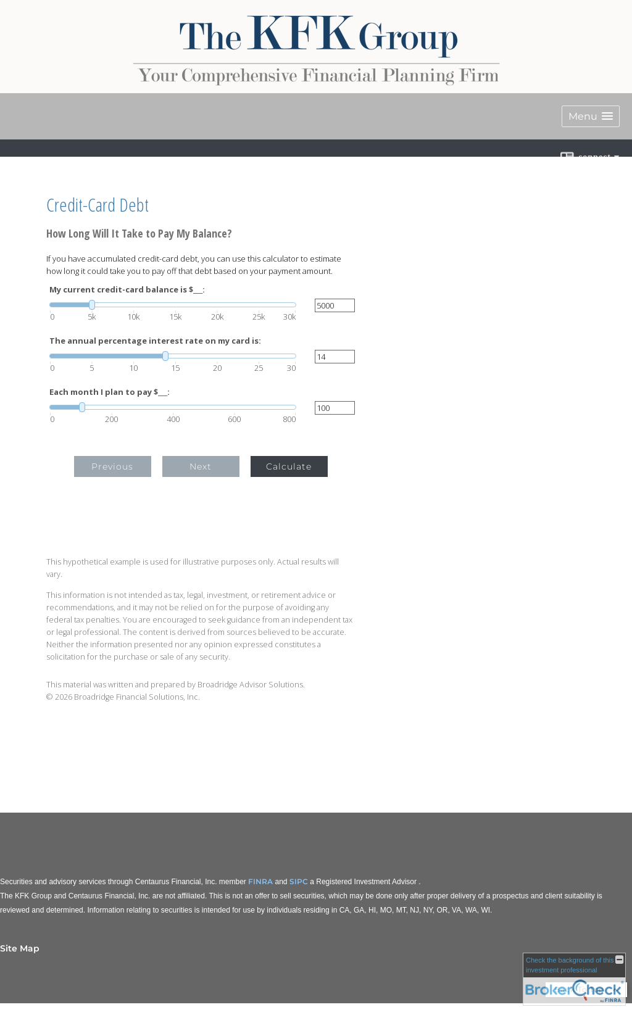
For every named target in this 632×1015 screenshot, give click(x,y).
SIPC (298, 881)
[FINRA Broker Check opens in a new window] (574, 979)
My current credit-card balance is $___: (127, 290)
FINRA (260, 881)
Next (200, 466)
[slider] (172, 304)
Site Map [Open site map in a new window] (20, 948)
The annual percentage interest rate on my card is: (155, 341)
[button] (591, 116)
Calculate (289, 466)
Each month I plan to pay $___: (109, 392)
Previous (112, 466)
